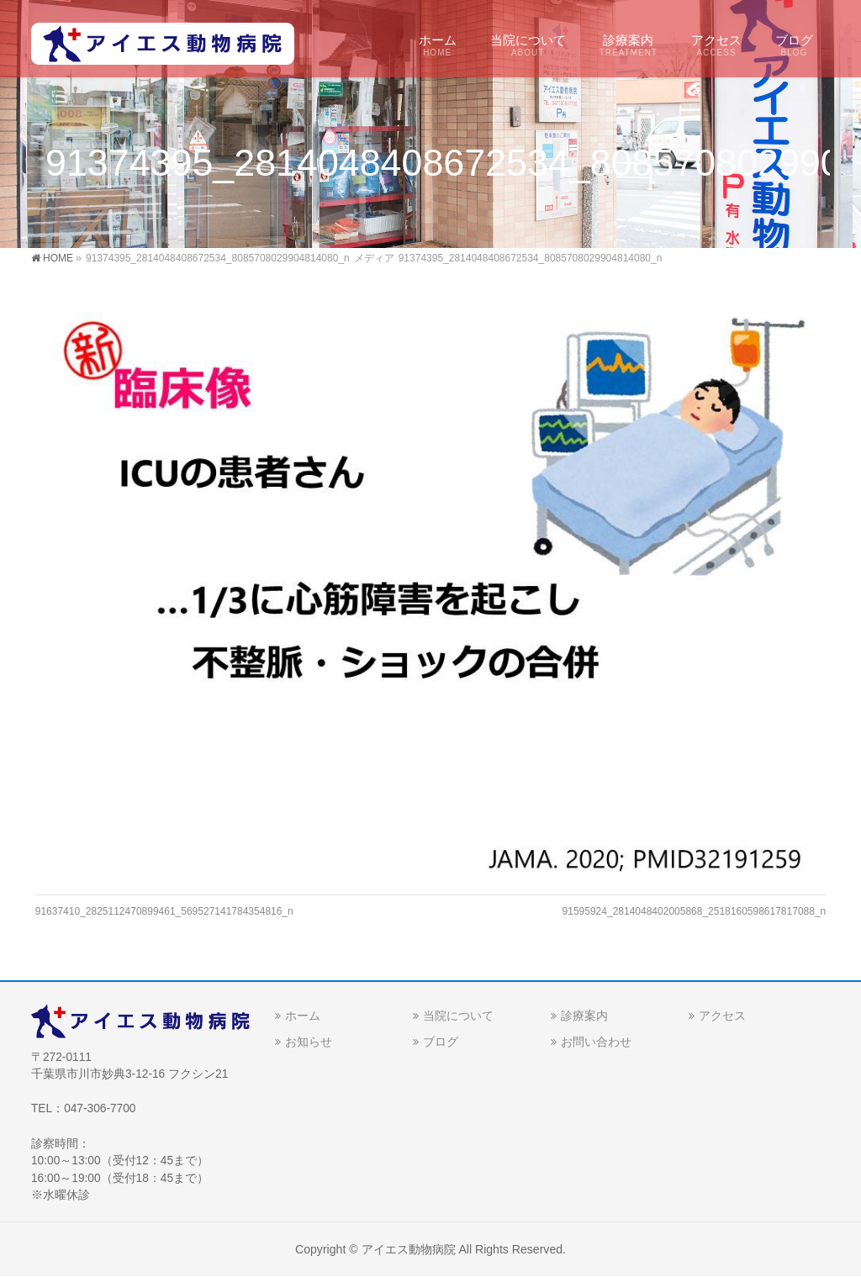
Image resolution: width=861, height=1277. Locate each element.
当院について (458, 1015)
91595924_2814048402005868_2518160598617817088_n (695, 911)
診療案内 (584, 1015)
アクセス (722, 1015)
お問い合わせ (596, 1041)
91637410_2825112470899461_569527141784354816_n (164, 911)
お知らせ (308, 1041)
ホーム (302, 1015)
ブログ (440, 1041)
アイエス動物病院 (409, 1249)
